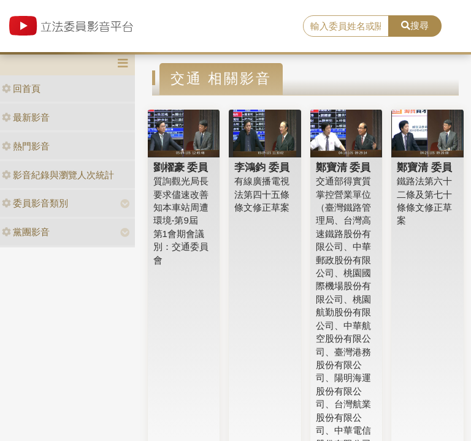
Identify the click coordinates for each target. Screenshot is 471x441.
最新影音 (26, 117)
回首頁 (21, 88)
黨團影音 (26, 232)
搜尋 (415, 25)
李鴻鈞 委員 (261, 167)
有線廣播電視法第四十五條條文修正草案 (261, 194)
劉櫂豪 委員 (181, 167)
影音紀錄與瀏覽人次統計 (58, 175)
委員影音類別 (35, 203)
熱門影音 (26, 146)
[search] (346, 26)
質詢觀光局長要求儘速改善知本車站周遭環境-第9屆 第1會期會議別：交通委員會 (181, 220)
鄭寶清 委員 (343, 167)
